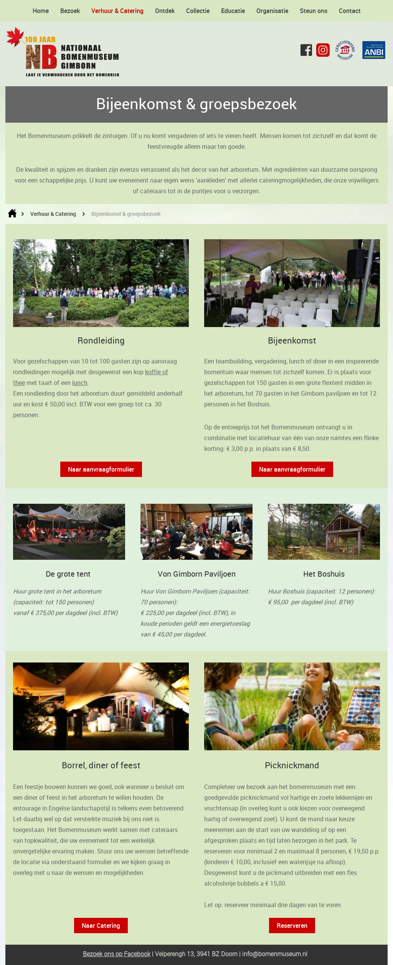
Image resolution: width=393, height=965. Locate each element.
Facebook (136, 954)
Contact (350, 11)
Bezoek (70, 11)
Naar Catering (101, 925)
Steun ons (313, 11)
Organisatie (272, 11)
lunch (80, 382)
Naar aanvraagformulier (101, 469)
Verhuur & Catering (117, 11)
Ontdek (165, 11)
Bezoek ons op (102, 954)
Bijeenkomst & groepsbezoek (125, 213)
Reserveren (292, 925)
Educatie (233, 11)
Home (41, 11)
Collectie (198, 11)
